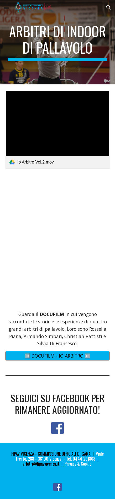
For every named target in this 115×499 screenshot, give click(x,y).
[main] (57, 42)
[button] (6, 7)
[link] (57, 130)
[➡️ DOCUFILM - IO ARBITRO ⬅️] (57, 355)
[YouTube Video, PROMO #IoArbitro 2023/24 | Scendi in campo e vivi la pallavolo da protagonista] (57, 214)
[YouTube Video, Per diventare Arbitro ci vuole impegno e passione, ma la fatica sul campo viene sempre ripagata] (57, 277)
